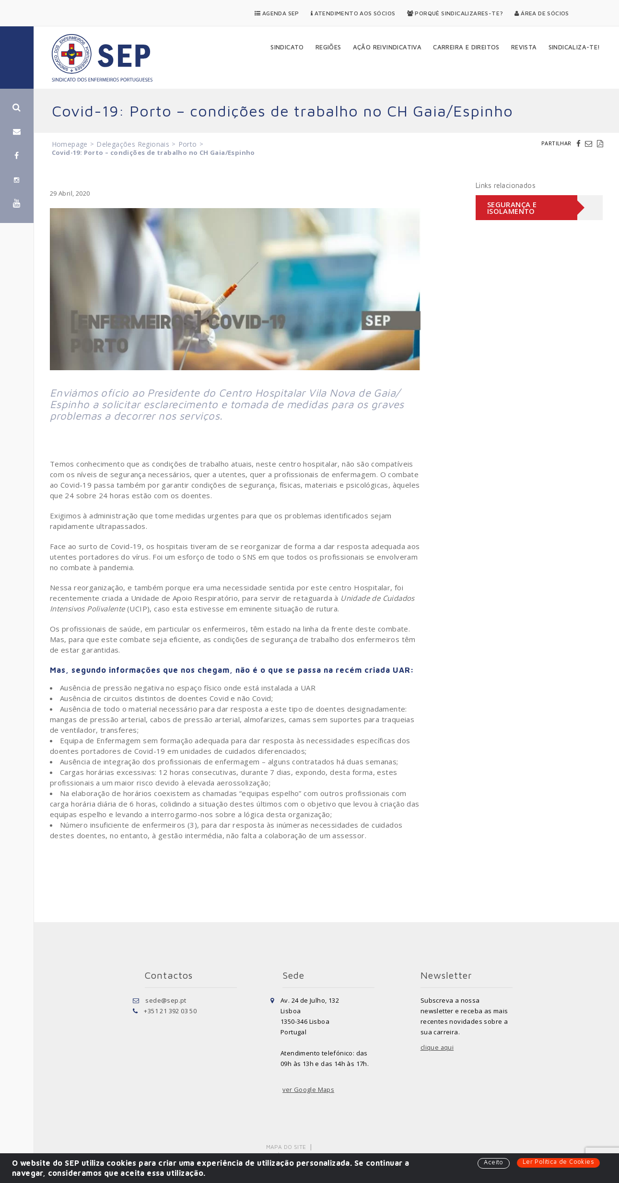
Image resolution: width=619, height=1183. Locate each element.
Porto (187, 144)
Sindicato (287, 47)
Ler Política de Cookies (558, 1162)
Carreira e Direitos (466, 47)
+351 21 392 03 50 (170, 1011)
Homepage (70, 144)
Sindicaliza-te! (574, 47)
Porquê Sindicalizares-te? (455, 13)
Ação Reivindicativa (387, 47)
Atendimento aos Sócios (353, 13)
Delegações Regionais (132, 144)
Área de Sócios (541, 13)
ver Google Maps (308, 1089)
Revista (524, 47)
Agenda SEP (277, 13)
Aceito (493, 1162)
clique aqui (437, 1047)
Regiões (328, 47)
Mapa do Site (286, 1146)
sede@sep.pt (165, 1000)
